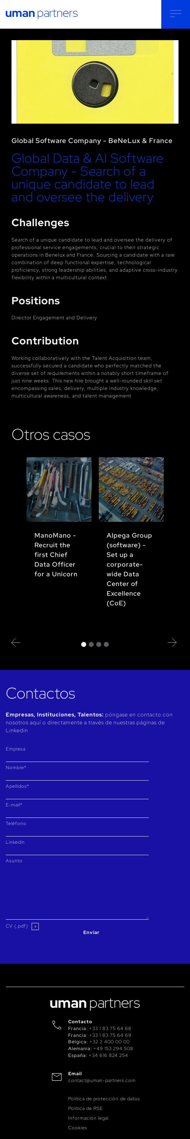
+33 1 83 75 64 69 (110, 1035)
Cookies (77, 1128)
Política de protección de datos (104, 1099)
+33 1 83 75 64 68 (110, 1028)
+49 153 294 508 (113, 1048)
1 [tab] (83, 644)
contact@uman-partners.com (102, 1080)
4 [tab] (106, 644)
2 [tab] (91, 644)
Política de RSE (85, 1108)
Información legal (88, 1118)
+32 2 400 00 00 (109, 1042)
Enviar (91, 932)
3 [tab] (98, 644)
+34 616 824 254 (108, 1055)
